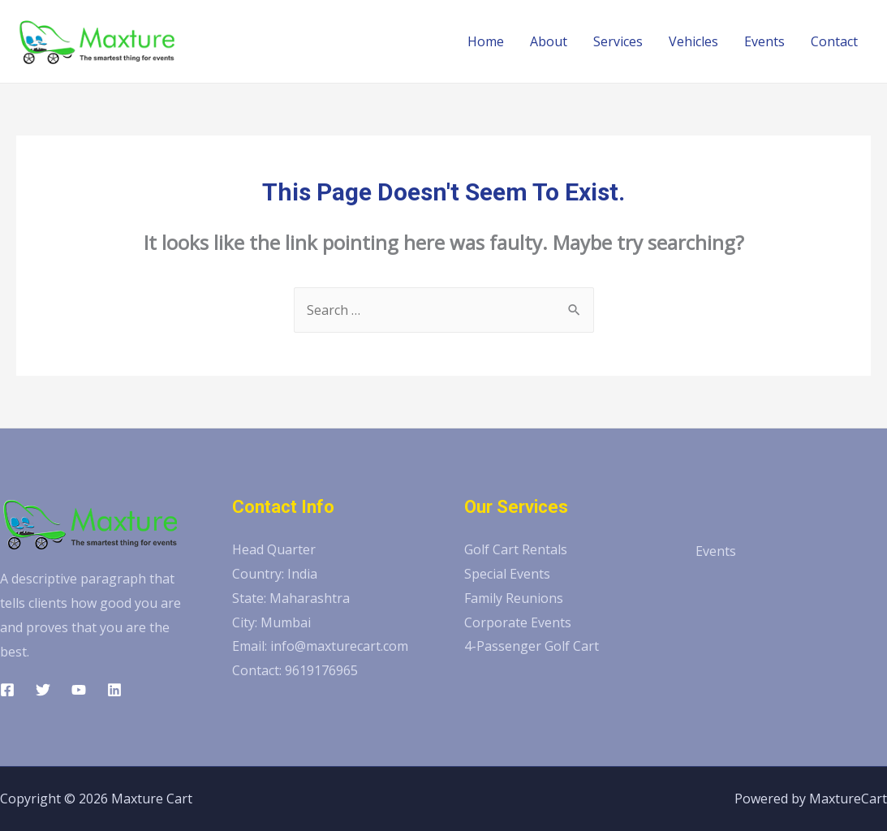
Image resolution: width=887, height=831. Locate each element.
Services (618, 41)
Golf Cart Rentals (515, 549)
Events (764, 41)
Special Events (507, 574)
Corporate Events (517, 622)
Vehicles (693, 41)
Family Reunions (513, 598)
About (548, 41)
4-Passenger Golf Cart (531, 646)
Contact (834, 41)
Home (485, 41)
